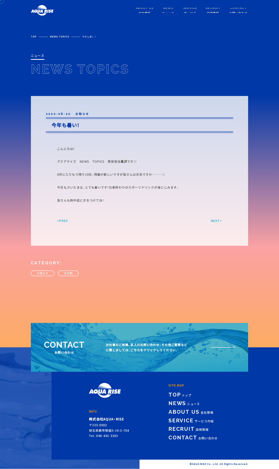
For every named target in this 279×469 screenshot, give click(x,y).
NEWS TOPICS (59, 36)
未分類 (68, 278)
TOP (34, 36)
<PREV (62, 225)
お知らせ (42, 278)
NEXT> (216, 225)
